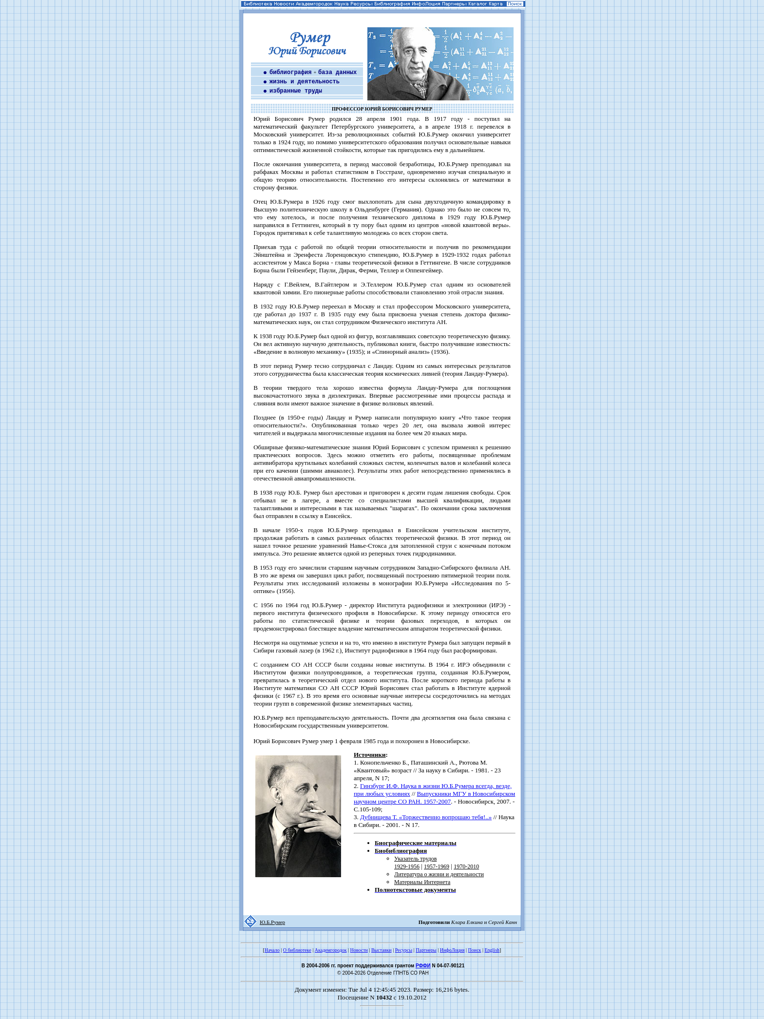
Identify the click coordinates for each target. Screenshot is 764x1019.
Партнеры (426, 950)
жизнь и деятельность (304, 81)
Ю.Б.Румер (272, 922)
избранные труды (295, 91)
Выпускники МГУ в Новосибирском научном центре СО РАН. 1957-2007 (434, 797)
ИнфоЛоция (452, 950)
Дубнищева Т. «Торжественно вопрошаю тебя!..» (426, 817)
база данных (337, 72)
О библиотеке (297, 950)
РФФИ (423, 965)
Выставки (381, 950)
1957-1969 (436, 866)
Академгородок (331, 950)
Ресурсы (404, 950)
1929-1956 (407, 866)
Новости (359, 950)
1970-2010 (466, 866)
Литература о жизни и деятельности (439, 874)
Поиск (474, 950)
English (491, 950)
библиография (290, 72)
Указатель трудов (415, 858)
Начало (272, 950)
